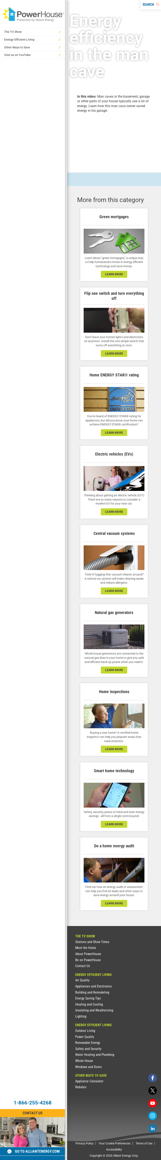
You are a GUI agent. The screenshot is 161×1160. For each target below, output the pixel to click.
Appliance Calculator (89, 1081)
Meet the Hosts (85, 948)
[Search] (151, 4)
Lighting (80, 1016)
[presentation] (114, 139)
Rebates (80, 1087)
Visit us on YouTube (32, 55)
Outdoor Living (85, 1031)
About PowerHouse (88, 954)
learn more (114, 274)
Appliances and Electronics (93, 986)
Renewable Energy (87, 1043)
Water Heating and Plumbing (94, 1055)
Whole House (84, 1061)
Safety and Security (88, 1049)
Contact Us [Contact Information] (33, 1113)
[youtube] (152, 1103)
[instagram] (152, 1116)
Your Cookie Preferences (114, 1143)
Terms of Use (144, 1143)
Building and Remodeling (92, 992)
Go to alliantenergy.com (33, 1151)
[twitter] (152, 1090)
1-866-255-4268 (33, 1103)
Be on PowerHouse (88, 960)
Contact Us (82, 966)
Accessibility (114, 1149)
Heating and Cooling (89, 1004)
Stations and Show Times (92, 942)
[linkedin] (152, 1128)
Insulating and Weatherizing (94, 1010)
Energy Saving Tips (88, 998)
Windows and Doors (88, 1067)
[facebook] (152, 1078)
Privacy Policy (84, 1143)
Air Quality (82, 980)
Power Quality (84, 1037)
